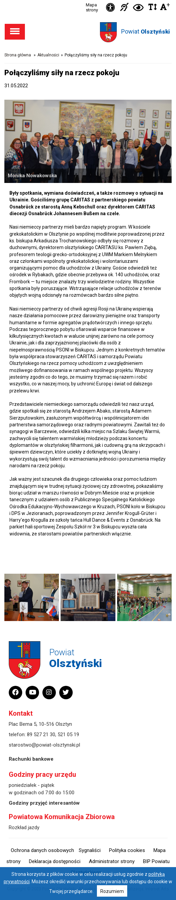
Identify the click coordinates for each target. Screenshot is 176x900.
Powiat (145, 31)
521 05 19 (68, 734)
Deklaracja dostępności (54, 861)
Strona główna (17, 55)
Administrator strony (112, 861)
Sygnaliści (90, 850)
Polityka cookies (127, 850)
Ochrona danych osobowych (42, 850)
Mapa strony (92, 7)
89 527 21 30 (41, 734)
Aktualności (48, 55)
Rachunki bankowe (31, 759)
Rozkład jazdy (24, 827)
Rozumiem (112, 891)
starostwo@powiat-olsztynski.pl (44, 745)
